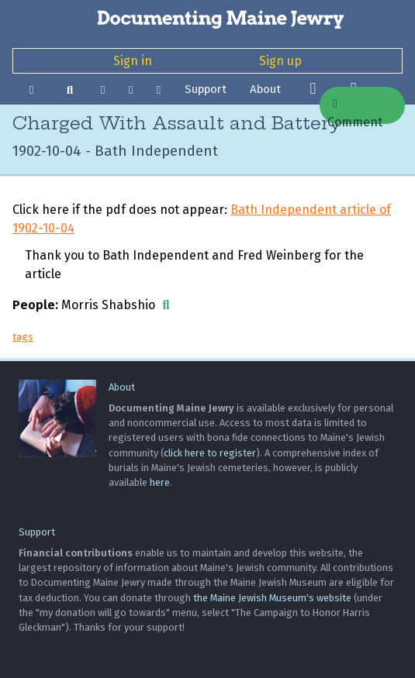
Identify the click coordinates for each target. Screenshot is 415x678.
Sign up (280, 60)
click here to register (210, 453)
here (160, 482)
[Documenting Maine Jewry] (207, 18)
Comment (354, 111)
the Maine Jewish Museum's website (272, 598)
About (265, 89)
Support (206, 89)
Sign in (132, 60)
